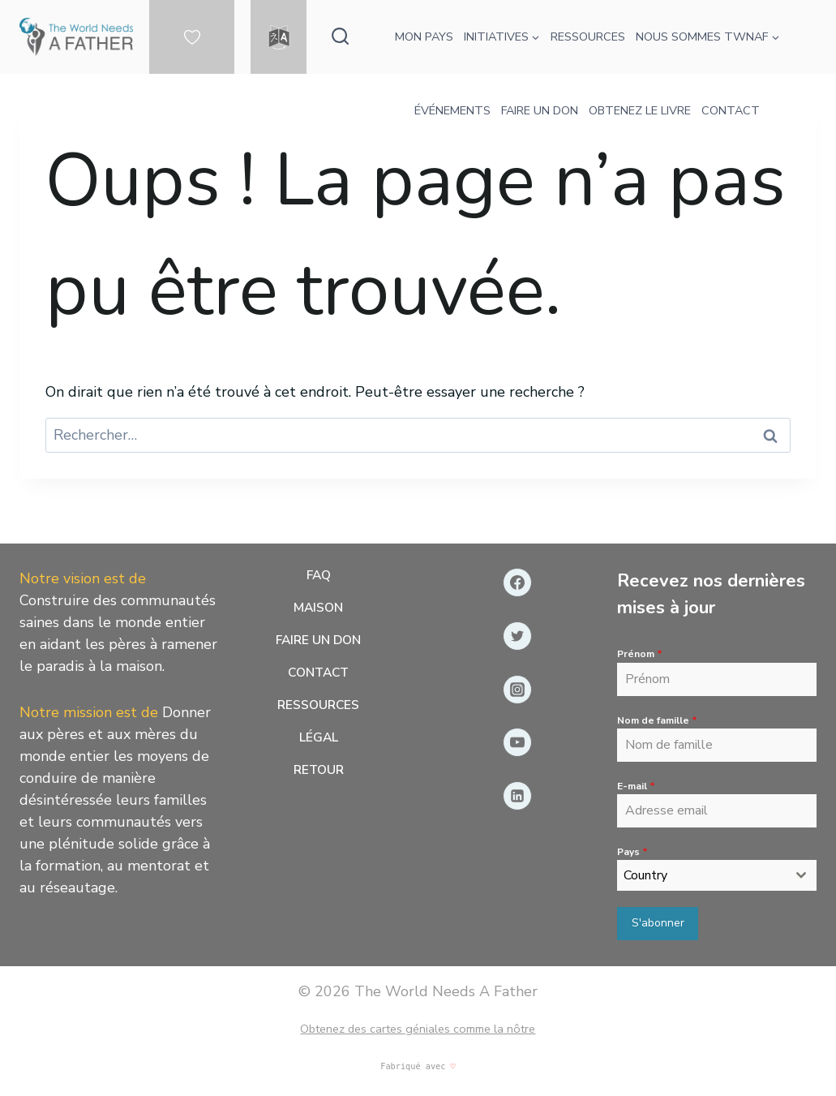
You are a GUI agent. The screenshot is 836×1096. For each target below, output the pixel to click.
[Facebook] (517, 583)
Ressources (318, 711)
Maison (318, 610)
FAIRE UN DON (539, 110)
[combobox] (717, 876)
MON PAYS (424, 36)
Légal (318, 745)
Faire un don (318, 644)
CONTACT (730, 110)
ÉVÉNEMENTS (452, 110)
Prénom (639, 654)
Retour (318, 779)
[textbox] (701, 876)
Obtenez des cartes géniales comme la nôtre (417, 1027)
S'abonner (658, 923)
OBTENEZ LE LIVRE (640, 110)
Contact (318, 678)
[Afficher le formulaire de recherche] (340, 36)
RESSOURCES (588, 36)
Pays (632, 851)
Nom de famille (657, 720)
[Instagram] (517, 689)
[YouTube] (517, 743)
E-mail (636, 786)
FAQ (318, 577)
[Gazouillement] (517, 636)
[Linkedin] (517, 796)
